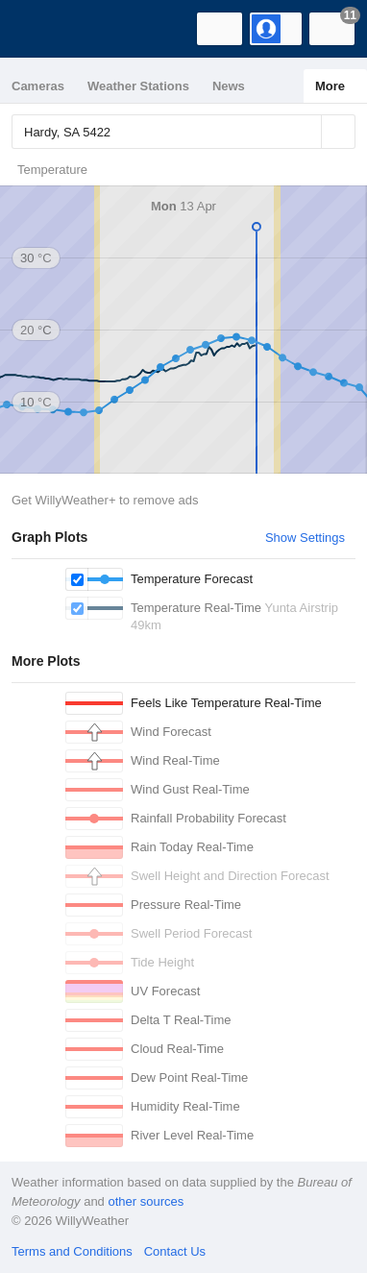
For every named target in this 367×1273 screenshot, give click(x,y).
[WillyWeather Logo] (43, 29)
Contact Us (175, 1251)
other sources (146, 1201)
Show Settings (305, 537)
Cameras (38, 86)
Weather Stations (138, 86)
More (330, 86)
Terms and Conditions (72, 1251)
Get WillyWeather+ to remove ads (105, 500)
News (228, 86)
